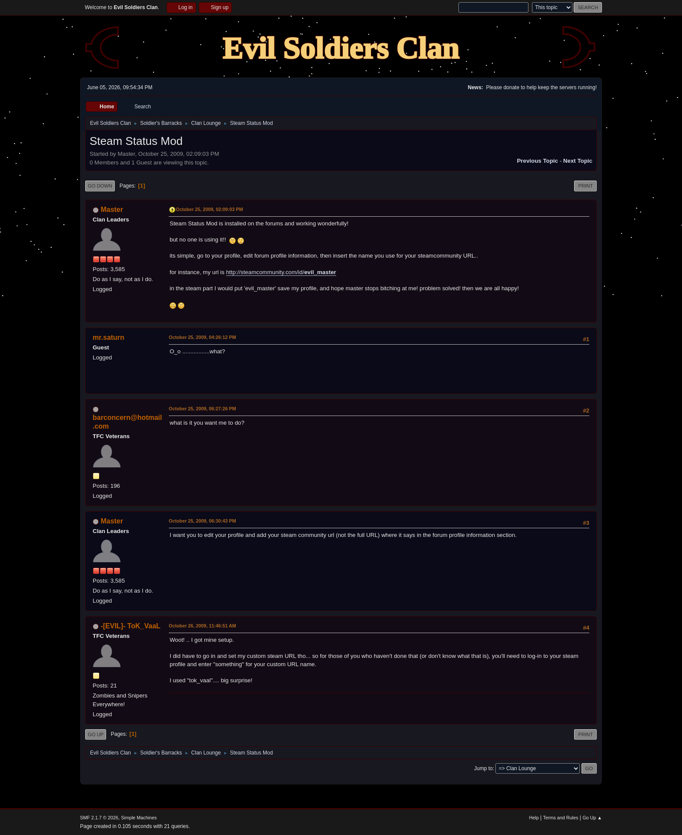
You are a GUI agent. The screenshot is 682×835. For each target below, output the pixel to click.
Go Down (100, 185)
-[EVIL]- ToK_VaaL (130, 626)
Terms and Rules (560, 817)
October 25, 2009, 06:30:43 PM (202, 520)
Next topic (577, 161)
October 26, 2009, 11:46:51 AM (202, 625)
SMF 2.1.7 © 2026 (99, 817)
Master (111, 209)
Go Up (96, 734)
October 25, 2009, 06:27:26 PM (202, 408)
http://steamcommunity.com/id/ (281, 272)
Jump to (483, 768)
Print (585, 185)
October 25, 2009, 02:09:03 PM (209, 209)
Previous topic (537, 161)
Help (534, 817)
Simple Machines (139, 817)
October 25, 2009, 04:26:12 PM (202, 337)
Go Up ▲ (592, 817)
